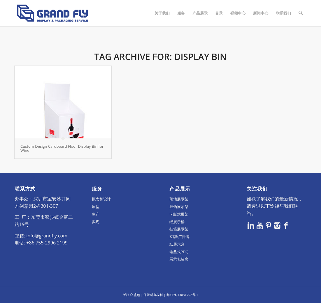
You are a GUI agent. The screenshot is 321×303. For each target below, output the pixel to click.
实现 (95, 221)
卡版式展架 (178, 214)
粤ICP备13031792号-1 (182, 295)
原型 (95, 206)
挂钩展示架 (178, 206)
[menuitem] (162, 13)
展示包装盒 (178, 259)
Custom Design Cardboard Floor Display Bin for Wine (62, 148)
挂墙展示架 (178, 229)
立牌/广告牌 (179, 236)
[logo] (52, 13)
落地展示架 (178, 199)
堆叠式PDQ (179, 251)
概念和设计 (101, 199)
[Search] (300, 13)
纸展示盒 (177, 244)
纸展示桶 (177, 221)
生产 (95, 214)
